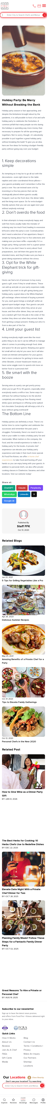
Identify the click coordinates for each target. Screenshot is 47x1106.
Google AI (9, 500)
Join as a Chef (9, 1049)
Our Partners (30, 1057)
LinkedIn (24, 494)
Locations (28, 1065)
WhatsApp (9, 494)
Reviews (6, 1046)
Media (5, 1061)
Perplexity (36, 487)
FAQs (4, 1053)
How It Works (9, 1038)
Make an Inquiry (32, 1053)
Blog (26, 1038)
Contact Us (29, 1042)
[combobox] (5, 1085)
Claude (22, 487)
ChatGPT (8, 487)
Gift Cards (7, 1057)
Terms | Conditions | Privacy (33, 1048)
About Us (7, 1042)
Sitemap (28, 1061)
